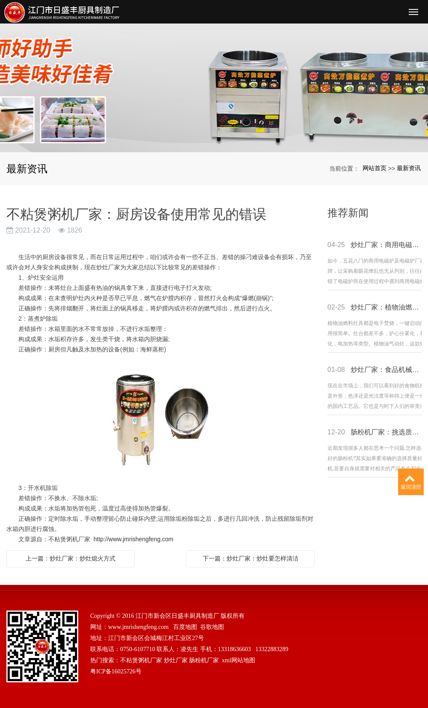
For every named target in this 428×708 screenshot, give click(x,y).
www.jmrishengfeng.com (138, 627)
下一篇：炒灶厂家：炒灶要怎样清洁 (250, 558)
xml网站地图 (238, 660)
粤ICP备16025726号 (116, 671)
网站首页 (375, 168)
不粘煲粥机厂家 (141, 660)
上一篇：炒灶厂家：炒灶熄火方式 (70, 558)
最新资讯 (409, 168)
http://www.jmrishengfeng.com (134, 539)
